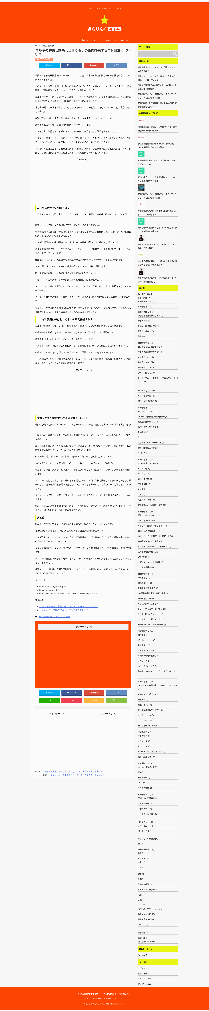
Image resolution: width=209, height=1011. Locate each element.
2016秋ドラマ (143, 512)
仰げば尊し (142, 578)
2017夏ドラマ (143, 343)
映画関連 (141, 938)
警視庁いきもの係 (145, 362)
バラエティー (143, 822)
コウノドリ (142, 741)
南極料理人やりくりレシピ (149, 909)
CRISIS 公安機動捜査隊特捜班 (151, 417)
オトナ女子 (142, 736)
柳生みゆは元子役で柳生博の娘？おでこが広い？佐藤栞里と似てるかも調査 (156, 145)
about (96, 40)
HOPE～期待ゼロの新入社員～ (151, 624)
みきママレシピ (144, 914)
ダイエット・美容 (61, 617)
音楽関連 (141, 933)
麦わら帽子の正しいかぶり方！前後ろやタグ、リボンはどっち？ (157, 162)
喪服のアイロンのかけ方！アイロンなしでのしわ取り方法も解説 (157, 246)
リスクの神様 (143, 788)
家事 (140, 874)
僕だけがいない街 (145, 941)
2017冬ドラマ (143, 460)
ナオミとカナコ (144, 715)
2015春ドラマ (143, 795)
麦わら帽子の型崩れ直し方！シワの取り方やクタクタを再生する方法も (157, 229)
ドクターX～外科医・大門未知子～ (152, 546)
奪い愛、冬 (142, 469)
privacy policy (110, 40)
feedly (116, 701)
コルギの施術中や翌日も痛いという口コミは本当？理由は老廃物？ (73, 772)
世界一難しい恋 (144, 650)
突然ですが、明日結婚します (150, 505)
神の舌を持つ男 (144, 598)
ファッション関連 (145, 839)
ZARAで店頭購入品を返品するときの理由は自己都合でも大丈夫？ (157, 87)
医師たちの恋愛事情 (146, 798)
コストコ (141, 867)
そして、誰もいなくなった (149, 614)
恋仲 (140, 772)
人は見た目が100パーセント (149, 443)
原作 (140, 844)
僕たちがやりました (146, 401)
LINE (49, 701)
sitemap (84, 40)
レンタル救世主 (144, 567)
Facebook (72, 65)
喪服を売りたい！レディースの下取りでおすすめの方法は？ (157, 69)
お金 (140, 853)
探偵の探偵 (142, 777)
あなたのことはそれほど (148, 411)
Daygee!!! (143, 955)
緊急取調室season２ (146, 422)
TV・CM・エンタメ (146, 294)
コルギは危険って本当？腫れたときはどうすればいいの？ (67, 607)
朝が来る (141, 635)
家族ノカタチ (143, 705)
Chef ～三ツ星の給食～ (147, 531)
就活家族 (141, 489)
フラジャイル (143, 720)
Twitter (49, 65)
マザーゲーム (143, 809)
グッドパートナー (145, 640)
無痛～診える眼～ (145, 757)
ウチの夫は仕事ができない (149, 352)
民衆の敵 (141, 336)
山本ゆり (141, 924)
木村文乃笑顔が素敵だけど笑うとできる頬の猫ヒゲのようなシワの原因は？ (157, 263)
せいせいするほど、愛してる (150, 609)
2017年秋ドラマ (144, 312)
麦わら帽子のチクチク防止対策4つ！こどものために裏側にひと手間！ (157, 179)
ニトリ (140, 862)
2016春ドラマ (143, 631)
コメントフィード (145, 979)
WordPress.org (144, 985)
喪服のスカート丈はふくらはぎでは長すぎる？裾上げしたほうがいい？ (157, 78)
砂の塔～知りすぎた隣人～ (149, 541)
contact (124, 40)
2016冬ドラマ (143, 682)
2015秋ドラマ (143, 732)
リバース (141, 453)
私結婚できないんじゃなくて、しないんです (156, 671)
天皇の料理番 (143, 803)
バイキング (142, 831)
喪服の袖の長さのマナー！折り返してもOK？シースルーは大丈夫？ (157, 280)
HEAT (140, 783)
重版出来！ (142, 645)
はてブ (116, 65)
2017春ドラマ (143, 408)
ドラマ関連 (142, 298)
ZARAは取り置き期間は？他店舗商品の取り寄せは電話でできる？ (157, 105)
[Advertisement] (83, 183)
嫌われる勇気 (143, 479)
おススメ (141, 858)
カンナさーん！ (144, 357)
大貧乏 (140, 495)
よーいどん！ (143, 826)
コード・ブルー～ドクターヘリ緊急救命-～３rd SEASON (158, 380)
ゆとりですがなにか (146, 666)
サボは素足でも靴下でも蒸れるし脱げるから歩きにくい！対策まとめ (157, 213)
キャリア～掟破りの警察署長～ (151, 526)
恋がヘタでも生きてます (148, 427)
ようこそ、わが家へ (146, 814)
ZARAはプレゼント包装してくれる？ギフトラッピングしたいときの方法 (157, 96)
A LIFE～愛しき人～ (146, 463)
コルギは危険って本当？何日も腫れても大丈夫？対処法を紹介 (76, 776)
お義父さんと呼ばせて (147, 694)
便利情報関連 (45, 617)
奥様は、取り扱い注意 (147, 326)
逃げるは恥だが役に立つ (148, 552)
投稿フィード (143, 974)
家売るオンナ (143, 583)
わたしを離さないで (146, 725)
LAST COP (142, 557)
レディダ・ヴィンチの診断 (149, 562)
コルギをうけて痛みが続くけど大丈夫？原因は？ (62, 610)
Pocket (72, 701)
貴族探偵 (141, 432)
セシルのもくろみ (145, 391)
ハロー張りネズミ (145, 396)
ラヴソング (142, 661)
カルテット (142, 474)
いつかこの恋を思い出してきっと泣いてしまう (157, 685)
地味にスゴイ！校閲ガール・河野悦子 (154, 536)
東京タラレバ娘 (144, 500)
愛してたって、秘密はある (149, 347)
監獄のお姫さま (144, 331)
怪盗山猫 (141, 699)
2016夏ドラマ (143, 574)
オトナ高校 (142, 321)
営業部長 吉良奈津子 (146, 588)
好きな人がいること (146, 604)
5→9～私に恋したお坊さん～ (150, 751)
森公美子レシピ (144, 919)
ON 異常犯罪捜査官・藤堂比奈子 (151, 593)
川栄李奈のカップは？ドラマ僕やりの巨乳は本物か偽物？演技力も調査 (157, 129)
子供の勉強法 (143, 884)
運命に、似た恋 (144, 515)
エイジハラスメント (146, 767)
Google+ (94, 65)
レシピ (140, 905)
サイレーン (142, 746)
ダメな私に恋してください (149, 710)
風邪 (140, 879)
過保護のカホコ (144, 367)
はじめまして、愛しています (150, 619)
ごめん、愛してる (145, 373)
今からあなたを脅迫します (149, 316)
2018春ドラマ (143, 307)
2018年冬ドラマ (144, 301)
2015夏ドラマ (143, 763)
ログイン (141, 969)
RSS (94, 701)
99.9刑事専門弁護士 (146, 656)
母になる (141, 437)
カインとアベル (144, 520)
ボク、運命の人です (146, 448)
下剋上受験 (142, 484)
